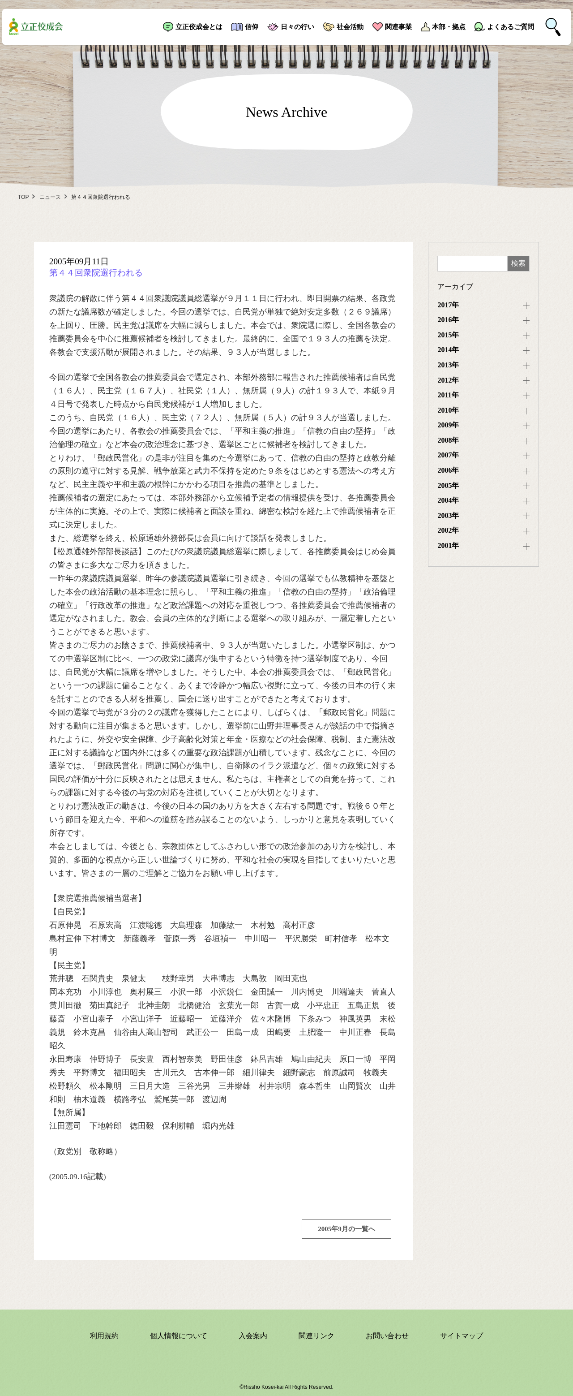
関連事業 (398, 26)
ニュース (50, 197)
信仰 (251, 26)
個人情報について (178, 1336)
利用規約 (104, 1336)
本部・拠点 (449, 26)
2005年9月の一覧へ (346, 1228)
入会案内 (253, 1336)
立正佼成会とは (198, 26)
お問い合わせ (387, 1336)
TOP (23, 197)
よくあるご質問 (510, 26)
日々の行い (297, 26)
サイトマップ (461, 1336)
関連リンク (316, 1336)
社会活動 (350, 26)
